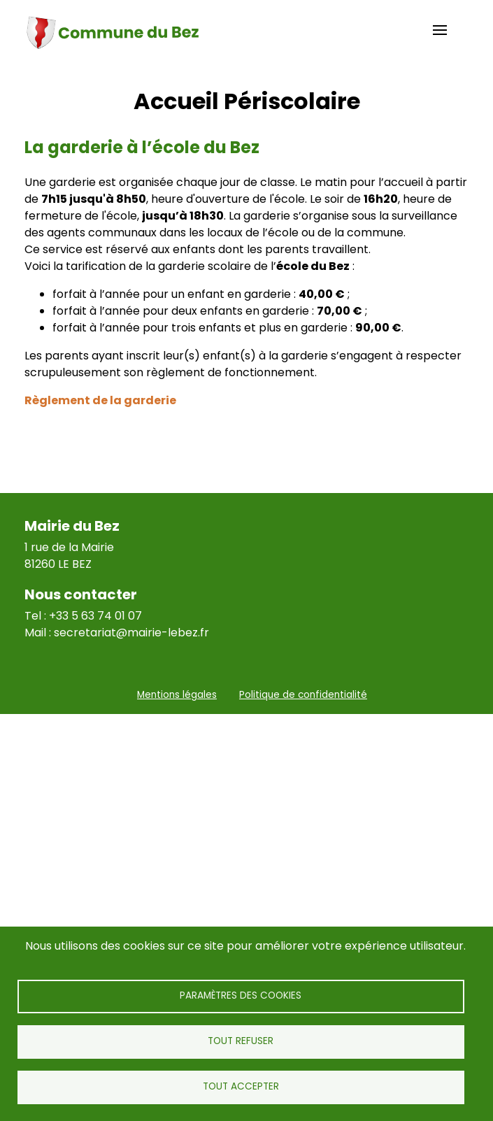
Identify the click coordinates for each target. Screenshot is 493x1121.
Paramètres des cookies (240, 995)
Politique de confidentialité (303, 694)
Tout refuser (240, 1041)
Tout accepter (241, 1086)
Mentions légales (177, 694)
